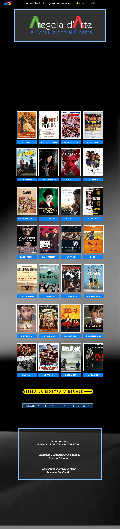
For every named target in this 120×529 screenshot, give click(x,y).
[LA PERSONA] (27, 179)
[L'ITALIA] (26, 142)
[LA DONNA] (93, 179)
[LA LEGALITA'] (27, 257)
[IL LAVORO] (93, 219)
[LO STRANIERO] (71, 375)
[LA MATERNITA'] (94, 296)
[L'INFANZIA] (27, 336)
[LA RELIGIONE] (93, 375)
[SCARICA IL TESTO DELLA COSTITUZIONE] (57, 405)
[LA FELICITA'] (49, 219)
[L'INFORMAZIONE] (93, 336)
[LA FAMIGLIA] (71, 296)
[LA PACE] (71, 257)
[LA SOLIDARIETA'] (27, 296)
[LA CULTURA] (71, 336)
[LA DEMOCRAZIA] (71, 142)
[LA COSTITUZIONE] (49, 142)
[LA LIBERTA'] (71, 219)
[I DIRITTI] (71, 179)
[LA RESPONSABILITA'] (27, 219)
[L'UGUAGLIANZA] (48, 179)
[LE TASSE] (48, 375)
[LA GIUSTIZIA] (49, 257)
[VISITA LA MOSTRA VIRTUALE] (57, 391)
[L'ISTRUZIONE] (49, 336)
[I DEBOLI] (93, 257)
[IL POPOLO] (93, 142)
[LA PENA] (27, 375)
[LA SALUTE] (49, 296)
